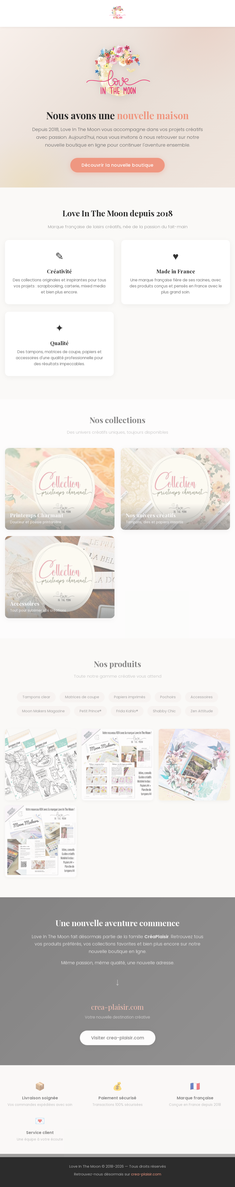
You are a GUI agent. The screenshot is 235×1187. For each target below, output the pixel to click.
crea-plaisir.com (146, 1174)
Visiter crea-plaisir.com (117, 1041)
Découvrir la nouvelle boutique (117, 165)
